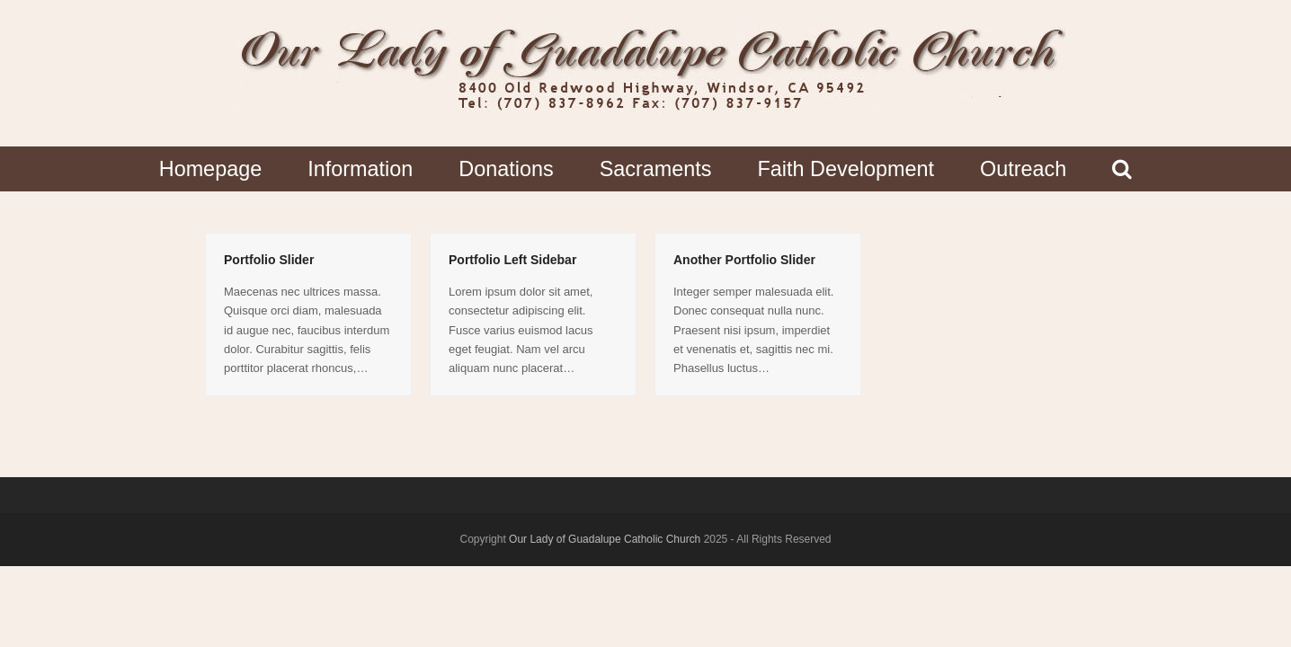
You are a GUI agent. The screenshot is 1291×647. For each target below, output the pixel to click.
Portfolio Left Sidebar (512, 260)
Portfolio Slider (269, 260)
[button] (1122, 168)
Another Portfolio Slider (744, 260)
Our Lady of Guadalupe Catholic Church (604, 539)
